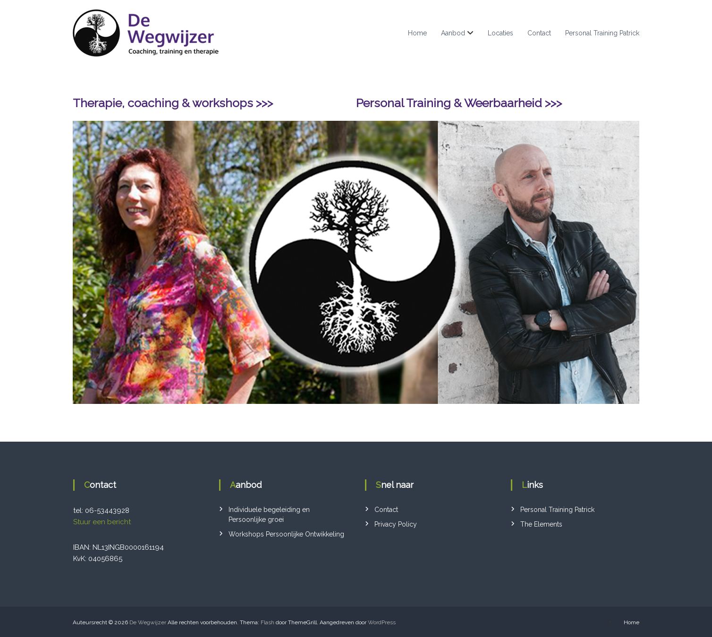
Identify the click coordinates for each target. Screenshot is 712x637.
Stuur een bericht (102, 522)
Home (417, 33)
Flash (267, 622)
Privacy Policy (395, 524)
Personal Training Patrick (602, 33)
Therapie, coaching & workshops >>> (173, 103)
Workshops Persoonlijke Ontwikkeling (286, 534)
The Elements (541, 524)
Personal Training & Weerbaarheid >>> (459, 103)
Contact (539, 33)
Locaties (500, 33)
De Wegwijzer (147, 622)
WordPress (382, 622)
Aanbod (453, 33)
